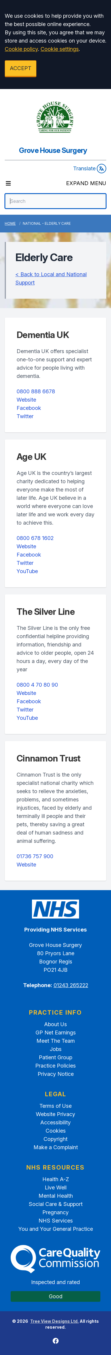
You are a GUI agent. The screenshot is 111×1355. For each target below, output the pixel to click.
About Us (55, 1024)
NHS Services (55, 1220)
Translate (89, 168)
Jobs (56, 1049)
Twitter (25, 416)
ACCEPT (20, 68)
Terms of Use (55, 1106)
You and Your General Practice (55, 1229)
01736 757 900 (35, 856)
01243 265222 (71, 985)
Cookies (56, 1131)
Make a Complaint (55, 1147)
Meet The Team (55, 1041)
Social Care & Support (56, 1204)
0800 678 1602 (35, 538)
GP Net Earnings (56, 1032)
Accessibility (55, 1122)
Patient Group (55, 1057)
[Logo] (55, 117)
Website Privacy (55, 1114)
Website (26, 400)
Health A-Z (55, 1179)
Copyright (55, 1139)
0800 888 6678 (36, 391)
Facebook (29, 408)
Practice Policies (55, 1066)
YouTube (27, 571)
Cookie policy (21, 49)
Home (10, 223)
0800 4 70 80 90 (37, 685)
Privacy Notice (56, 1074)
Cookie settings (60, 49)
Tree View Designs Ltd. (54, 1321)
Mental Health (55, 1196)
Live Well (56, 1187)
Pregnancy (55, 1212)
